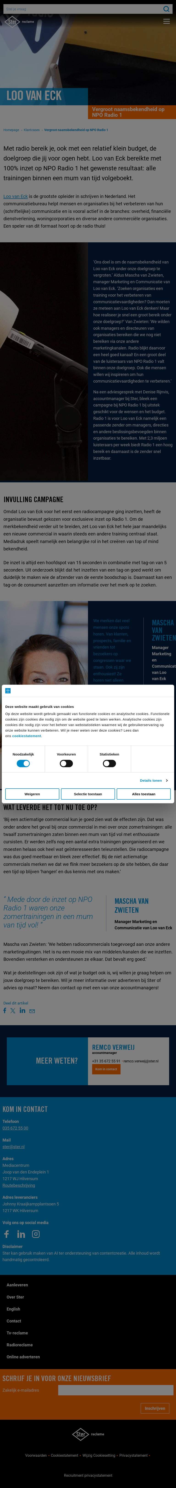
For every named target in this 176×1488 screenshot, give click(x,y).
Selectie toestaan (88, 794)
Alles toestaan (143, 794)
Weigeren (32, 794)
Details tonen (151, 780)
